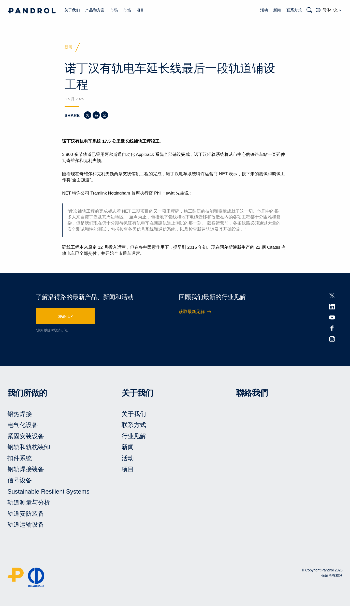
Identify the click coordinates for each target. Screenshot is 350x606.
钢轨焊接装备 (25, 469)
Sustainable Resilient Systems (48, 491)
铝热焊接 (19, 413)
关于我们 (72, 10)
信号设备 (19, 480)
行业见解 (134, 436)
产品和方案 (95, 10)
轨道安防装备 (25, 513)
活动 (264, 10)
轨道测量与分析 (28, 502)
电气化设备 (22, 424)
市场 (114, 10)
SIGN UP (65, 316)
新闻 (277, 10)
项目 (140, 10)
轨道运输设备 (25, 524)
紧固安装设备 (25, 436)
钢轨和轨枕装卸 (28, 447)
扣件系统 (19, 458)
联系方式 (294, 10)
